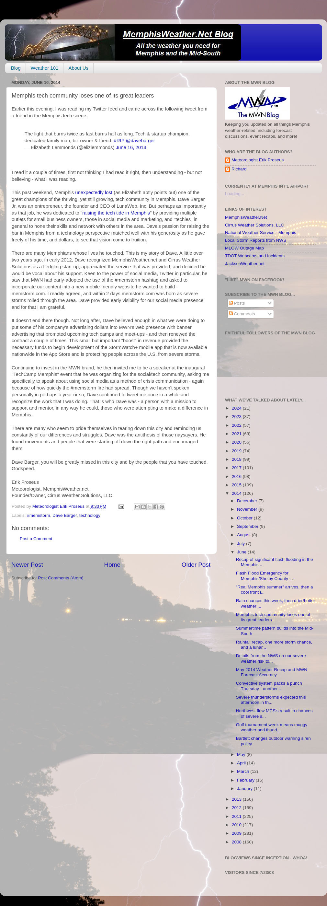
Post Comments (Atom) (61, 577)
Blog (16, 68)
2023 (237, 416)
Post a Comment (36, 538)
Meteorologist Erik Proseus (257, 159)
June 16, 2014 (131, 147)
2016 (237, 476)
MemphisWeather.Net (246, 217)
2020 (237, 442)
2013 (237, 799)
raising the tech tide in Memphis (116, 212)
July (241, 543)
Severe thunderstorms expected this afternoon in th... (271, 700)
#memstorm (38, 515)
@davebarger (140, 140)
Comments (242, 313)
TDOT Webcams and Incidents (255, 255)
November (247, 509)
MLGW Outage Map (244, 248)
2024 (237, 408)
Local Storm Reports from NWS (255, 240)
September (248, 526)
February (246, 780)
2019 (237, 450)
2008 (237, 842)
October (245, 518)
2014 (237, 493)
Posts (237, 303)
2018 (237, 459)
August (244, 534)
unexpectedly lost (93, 192)
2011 (237, 816)
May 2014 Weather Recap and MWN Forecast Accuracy (271, 672)
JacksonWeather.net (245, 263)
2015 (237, 484)
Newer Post (27, 564)
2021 (237, 433)
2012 (237, 807)
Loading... (234, 193)
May (241, 754)
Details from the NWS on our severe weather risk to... (271, 658)
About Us (78, 68)
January (245, 788)
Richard (239, 169)
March (243, 771)
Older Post (196, 564)
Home (112, 564)
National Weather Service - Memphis (260, 232)
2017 (237, 467)
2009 (237, 833)
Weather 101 (45, 68)
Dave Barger (64, 515)
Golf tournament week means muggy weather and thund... (272, 727)
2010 (237, 824)
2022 (237, 425)
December (247, 500)
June (242, 552)
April (242, 763)
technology (89, 515)
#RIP (119, 140)
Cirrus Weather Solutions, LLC (254, 225)
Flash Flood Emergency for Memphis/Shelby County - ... (266, 576)
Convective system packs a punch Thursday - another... (269, 686)
